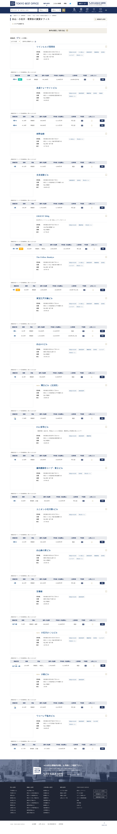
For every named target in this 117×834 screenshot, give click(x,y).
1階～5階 (18, 248)
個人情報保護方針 (52, 824)
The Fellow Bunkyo (45, 257)
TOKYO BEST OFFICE (19, 824)
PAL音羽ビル (42, 427)
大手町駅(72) (46, 810)
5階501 (15, 542)
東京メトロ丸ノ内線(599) (33, 798)
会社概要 (34, 824)
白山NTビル (42, 344)
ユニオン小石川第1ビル (47, 509)
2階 (15, 207)
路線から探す (63, 793)
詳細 (103, 79)
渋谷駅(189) (46, 793)
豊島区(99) (12, 805)
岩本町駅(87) (46, 812)
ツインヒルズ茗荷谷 (45, 47)
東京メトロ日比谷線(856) (33, 793)
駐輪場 (101, 93)
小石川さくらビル (47, 633)
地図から (87, 10)
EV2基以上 (81, 52)
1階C (14, 501)
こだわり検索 (57, 3)
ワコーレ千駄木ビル (45, 716)
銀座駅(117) (46, 805)
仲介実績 (79, 802)
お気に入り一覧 (64, 798)
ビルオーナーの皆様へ (100, 791)
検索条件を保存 (101, 19)
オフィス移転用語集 (81, 798)
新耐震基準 (89, 52)
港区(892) (12, 795)
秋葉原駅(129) (46, 800)
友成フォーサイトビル (46, 88)
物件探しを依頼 (71, 774)
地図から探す (63, 795)
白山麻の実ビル (43, 550)
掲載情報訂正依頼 (100, 797)
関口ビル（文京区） (47, 385)
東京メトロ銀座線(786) (32, 795)
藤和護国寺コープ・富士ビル (49, 468)
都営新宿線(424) (31, 810)
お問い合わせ (42, 824)
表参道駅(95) (46, 807)
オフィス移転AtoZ (81, 795)
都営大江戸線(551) (31, 800)
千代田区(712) (13, 790)
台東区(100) (13, 807)
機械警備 (96, 52)
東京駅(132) (46, 790)
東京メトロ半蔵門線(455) (33, 807)
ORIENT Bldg (42, 216)
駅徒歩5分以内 (72, 52)
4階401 (15, 125)
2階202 (17, 79)
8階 (15, 166)
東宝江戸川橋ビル (44, 298)
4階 (15, 336)
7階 (16, 289)
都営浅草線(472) (31, 805)
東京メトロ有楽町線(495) (33, 802)
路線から (81, 10)
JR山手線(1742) (30, 790)
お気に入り (94, 10)
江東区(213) (13, 812)
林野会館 (40, 134)
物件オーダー (83, 3)
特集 (65, 3)
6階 (15, 583)
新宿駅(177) (46, 795)
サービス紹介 (80, 793)
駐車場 (103, 52)
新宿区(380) (13, 798)
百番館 (39, 591)
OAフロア (71, 55)
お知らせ (79, 805)
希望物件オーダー (100, 794)
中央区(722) (13, 793)
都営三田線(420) (31, 812)
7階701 (15, 120)
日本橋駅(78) (46, 802)
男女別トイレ (80, 55)
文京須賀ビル (42, 175)
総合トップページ (81, 790)
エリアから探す (64, 790)
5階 (15, 748)
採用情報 (61, 824)
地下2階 (14, 624)
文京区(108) (13, 810)
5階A (14, 331)
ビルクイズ (79, 807)
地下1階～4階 (16, 665)
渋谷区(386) (13, 802)
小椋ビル (42, 674)
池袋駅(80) (46, 798)
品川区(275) (13, 800)
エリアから (74, 10)
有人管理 (96, 721)
